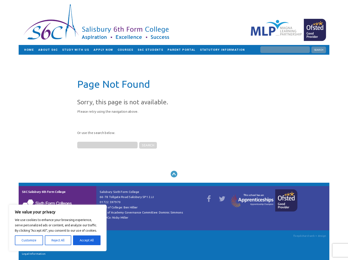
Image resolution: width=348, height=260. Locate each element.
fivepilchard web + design (309, 235)
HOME (29, 49)
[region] (58, 228)
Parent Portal (182, 49)
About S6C (48, 49)
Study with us (75, 49)
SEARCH (318, 49)
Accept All (87, 240)
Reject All (58, 240)
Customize (29, 240)
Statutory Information (222, 49)
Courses (125, 49)
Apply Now (103, 49)
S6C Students (150, 49)
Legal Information (33, 253)
